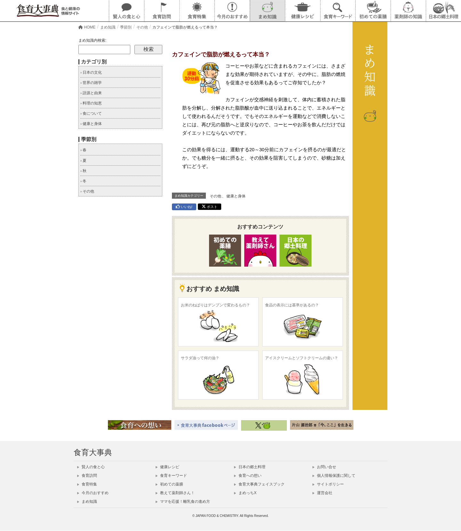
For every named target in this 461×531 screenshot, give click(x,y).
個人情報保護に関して (333, 475)
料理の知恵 (91, 103)
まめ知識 (87, 501)
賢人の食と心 (91, 467)
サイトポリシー (328, 484)
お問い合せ (324, 467)
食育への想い (248, 475)
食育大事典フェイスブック (259, 484)
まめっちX (245, 493)
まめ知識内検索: (92, 40)
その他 (215, 196)
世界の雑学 (91, 82)
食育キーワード (171, 475)
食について (91, 113)
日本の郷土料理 (249, 467)
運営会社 (322, 493)
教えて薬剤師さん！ (175, 493)
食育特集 (87, 484)
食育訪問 (87, 475)
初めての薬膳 (169, 484)
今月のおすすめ (93, 493)
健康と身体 (236, 196)
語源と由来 (91, 93)
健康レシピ (167, 467)
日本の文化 (91, 72)
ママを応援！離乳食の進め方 (183, 501)
